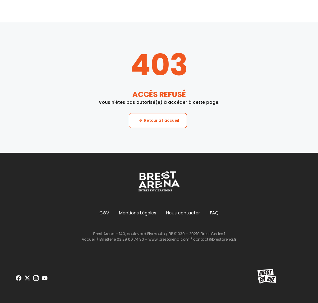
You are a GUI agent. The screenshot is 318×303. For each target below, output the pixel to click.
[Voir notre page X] (27, 278)
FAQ (214, 213)
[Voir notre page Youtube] (44, 278)
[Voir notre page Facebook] (18, 278)
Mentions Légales (137, 213)
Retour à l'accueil (161, 120)
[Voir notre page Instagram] (36, 278)
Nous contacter (183, 213)
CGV (104, 213)
